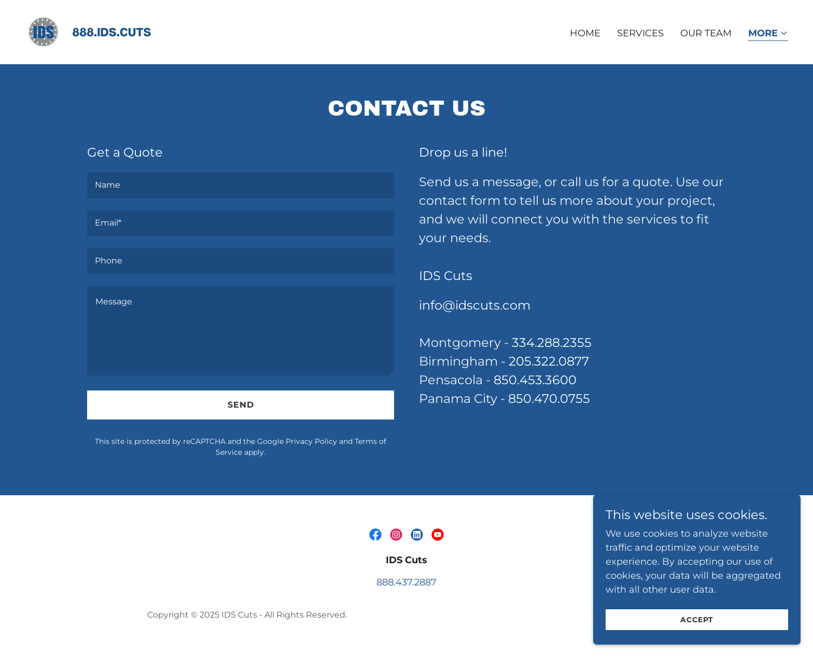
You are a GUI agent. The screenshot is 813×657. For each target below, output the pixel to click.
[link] (102, 31)
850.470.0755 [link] (549, 398)
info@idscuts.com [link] (474, 305)
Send (241, 405)
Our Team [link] (706, 33)
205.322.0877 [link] (549, 361)
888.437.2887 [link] (406, 582)
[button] (768, 34)
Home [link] (585, 33)
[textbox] (240, 185)
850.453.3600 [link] (535, 379)
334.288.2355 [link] (552, 342)
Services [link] (640, 33)
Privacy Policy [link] (311, 441)
